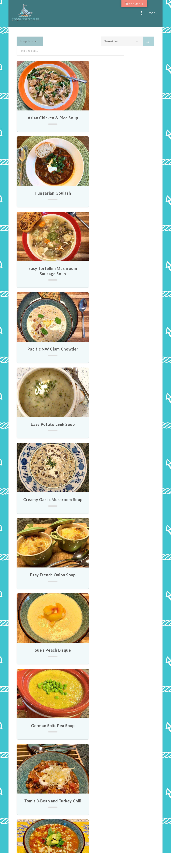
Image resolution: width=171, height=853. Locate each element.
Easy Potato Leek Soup (50, 273)
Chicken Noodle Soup (121, 503)
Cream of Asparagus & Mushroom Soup (121, 581)
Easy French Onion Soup (50, 353)
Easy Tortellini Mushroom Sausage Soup (49, 196)
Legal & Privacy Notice (85, 847)
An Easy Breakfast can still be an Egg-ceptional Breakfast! (41, 772)
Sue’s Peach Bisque (121, 353)
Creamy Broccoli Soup (50, 659)
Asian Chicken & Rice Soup (50, 118)
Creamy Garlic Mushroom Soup (121, 276)
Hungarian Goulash (121, 118)
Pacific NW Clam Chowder (121, 193)
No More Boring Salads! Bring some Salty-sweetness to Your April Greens (41, 716)
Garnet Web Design (138, 838)
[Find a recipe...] (89, 51)
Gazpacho (50, 503)
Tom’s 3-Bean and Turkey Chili (120, 428)
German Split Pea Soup (50, 428)
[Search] (148, 41)
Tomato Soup (50, 579)
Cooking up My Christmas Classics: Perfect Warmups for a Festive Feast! (40, 801)
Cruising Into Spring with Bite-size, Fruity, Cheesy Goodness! (41, 745)
